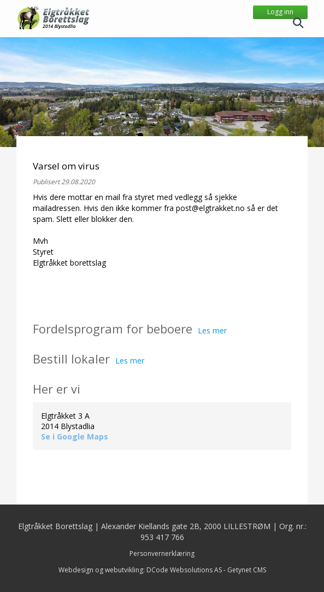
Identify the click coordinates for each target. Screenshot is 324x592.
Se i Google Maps (74, 436)
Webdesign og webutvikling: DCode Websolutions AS (140, 570)
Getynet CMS (246, 570)
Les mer (212, 330)
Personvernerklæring (162, 553)
